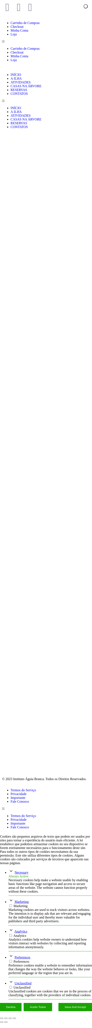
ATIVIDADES (21, 82)
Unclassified (23, 988)
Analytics (20, 936)
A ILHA (16, 78)
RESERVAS (19, 90)
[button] (46, 41)
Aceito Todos (38, 1012)
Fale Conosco (20, 806)
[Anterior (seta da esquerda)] (1, 1027)
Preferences (22, 962)
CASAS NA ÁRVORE (26, 86)
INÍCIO (16, 74)
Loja (14, 34)
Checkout (17, 26)
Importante (18, 803)
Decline (10, 1012)
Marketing (22, 907)
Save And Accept (75, 1012)
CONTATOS (19, 93)
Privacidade (19, 799)
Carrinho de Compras (25, 23)
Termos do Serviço (23, 795)
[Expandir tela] (6, 1023)
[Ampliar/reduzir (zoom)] (1, 1023)
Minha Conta (19, 30)
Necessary (21, 877)
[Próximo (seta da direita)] (6, 1027)
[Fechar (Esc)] (14, 1023)
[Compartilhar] (10, 1023)
